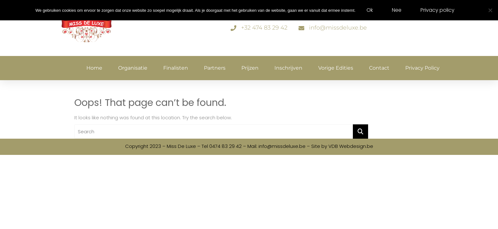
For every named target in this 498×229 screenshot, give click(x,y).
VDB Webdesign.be (350, 146)
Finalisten (175, 68)
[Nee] (490, 10)
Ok (370, 10)
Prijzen (250, 68)
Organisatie (132, 68)
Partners (214, 68)
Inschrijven (288, 68)
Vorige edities (335, 68)
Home (94, 68)
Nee (396, 10)
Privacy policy (422, 68)
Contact (379, 68)
